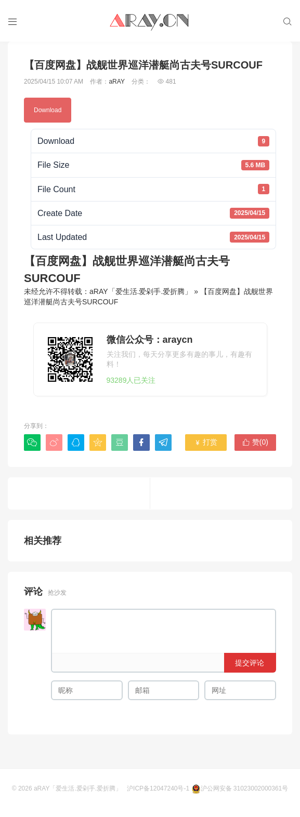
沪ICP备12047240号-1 (158, 788)
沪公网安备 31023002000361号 (240, 788)
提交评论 (249, 663)
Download (47, 110)
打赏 (205, 442)
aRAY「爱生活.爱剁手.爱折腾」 (140, 291)
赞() (255, 442)
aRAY (116, 81)
